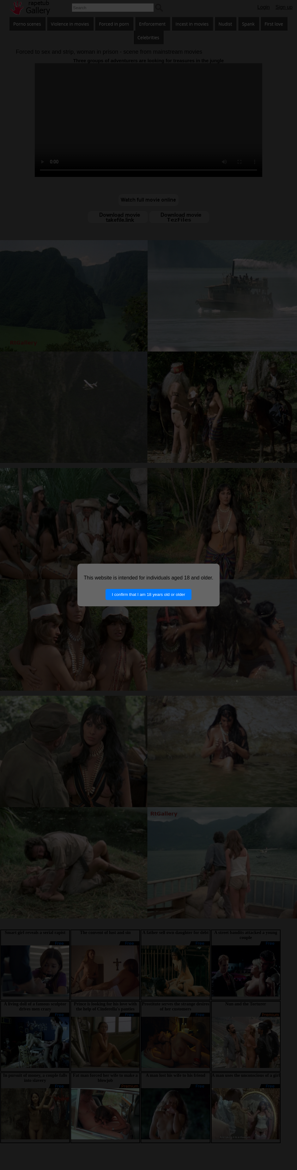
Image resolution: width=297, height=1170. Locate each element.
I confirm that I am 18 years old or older (148, 594)
